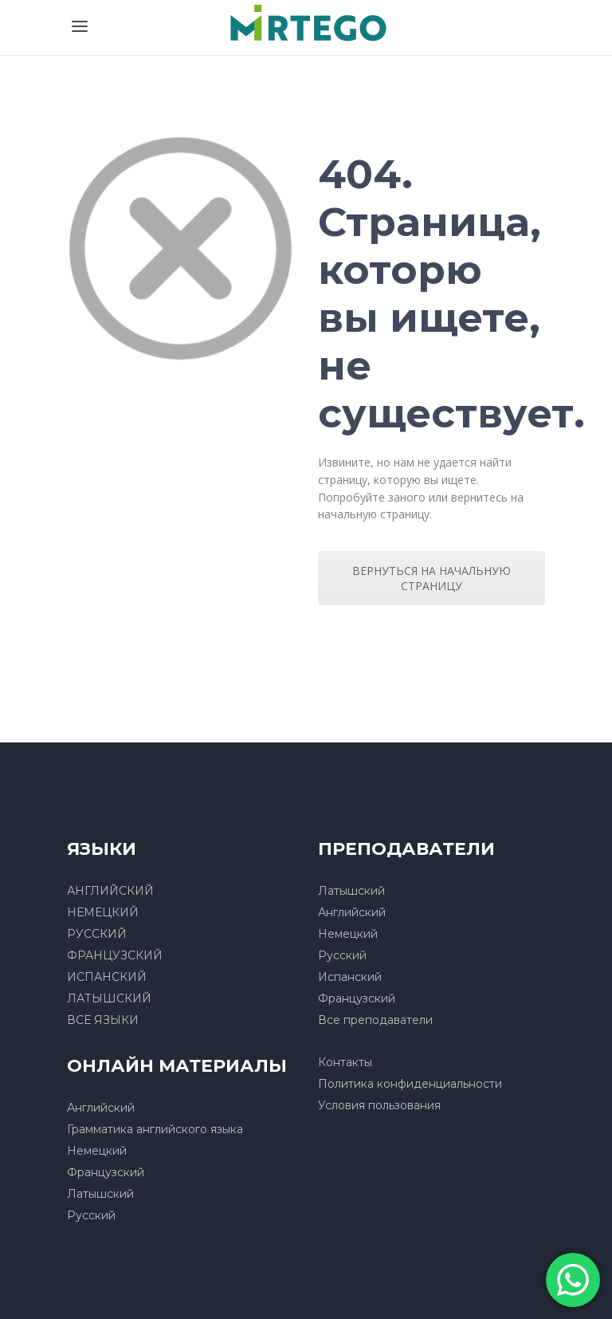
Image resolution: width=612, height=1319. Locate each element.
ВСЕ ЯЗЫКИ (103, 1020)
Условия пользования (379, 1105)
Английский (352, 912)
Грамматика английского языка (155, 1129)
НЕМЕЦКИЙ (103, 912)
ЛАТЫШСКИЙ (109, 998)
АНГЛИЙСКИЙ (110, 891)
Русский (342, 955)
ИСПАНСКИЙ (107, 977)
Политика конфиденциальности (410, 1084)
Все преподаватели (375, 1020)
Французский (356, 998)
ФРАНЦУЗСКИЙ (115, 955)
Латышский (351, 891)
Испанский (350, 977)
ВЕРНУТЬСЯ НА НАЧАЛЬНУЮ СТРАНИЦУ (431, 578)
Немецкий (348, 934)
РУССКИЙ (97, 934)
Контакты (345, 1062)
